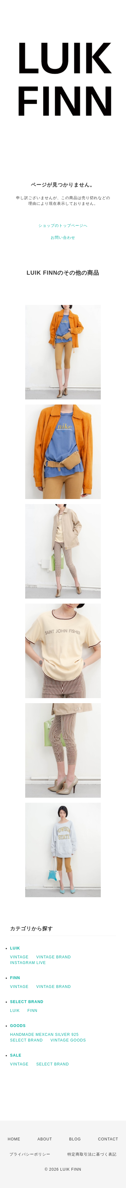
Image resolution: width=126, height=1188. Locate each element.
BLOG (75, 1139)
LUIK (15, 948)
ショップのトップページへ (63, 225)
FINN (15, 978)
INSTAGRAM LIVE (28, 963)
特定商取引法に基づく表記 (92, 1154)
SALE (15, 1055)
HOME (14, 1139)
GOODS (18, 1026)
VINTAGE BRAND (53, 957)
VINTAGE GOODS (68, 1040)
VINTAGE (19, 957)
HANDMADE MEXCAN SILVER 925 (44, 1034)
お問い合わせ (63, 237)
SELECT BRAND (26, 1002)
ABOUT (44, 1139)
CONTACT (108, 1139)
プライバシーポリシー (29, 1154)
